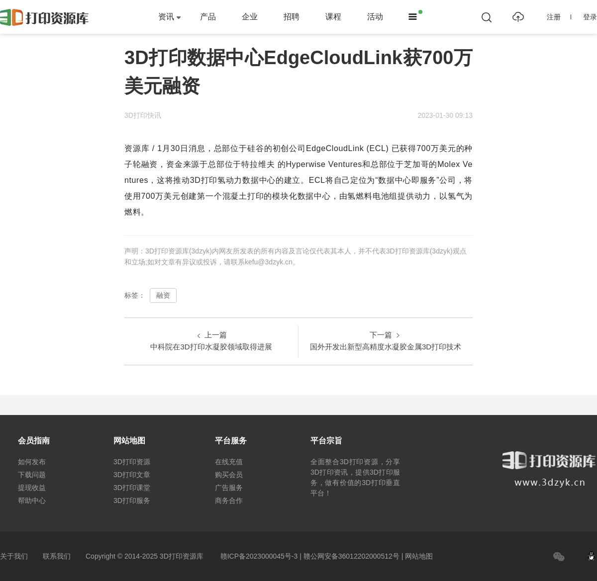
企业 (250, 16)
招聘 (291, 16)
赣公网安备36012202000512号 (351, 556)
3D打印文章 (131, 475)
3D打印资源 (131, 462)
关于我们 (14, 556)
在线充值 (229, 462)
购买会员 (229, 475)
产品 (208, 16)
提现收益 (32, 488)
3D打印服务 (131, 500)
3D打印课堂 (131, 488)
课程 (333, 16)
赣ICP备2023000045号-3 (259, 556)
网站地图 (419, 556)
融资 (163, 295)
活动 (375, 16)
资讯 (166, 16)
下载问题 (32, 475)
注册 (559, 17)
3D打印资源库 (181, 556)
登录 (590, 17)
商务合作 (229, 500)
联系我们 (57, 556)
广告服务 (229, 488)
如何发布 (32, 462)
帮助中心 (32, 500)
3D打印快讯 (142, 115)
